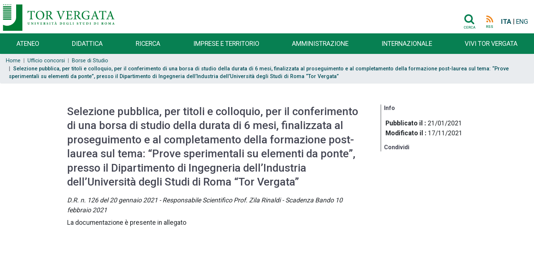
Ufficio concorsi (46, 61)
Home (13, 61)
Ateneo (28, 43)
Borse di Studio (90, 61)
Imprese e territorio (226, 43)
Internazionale (406, 43)
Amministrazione (320, 43)
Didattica (87, 43)
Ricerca (148, 43)
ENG (522, 21)
